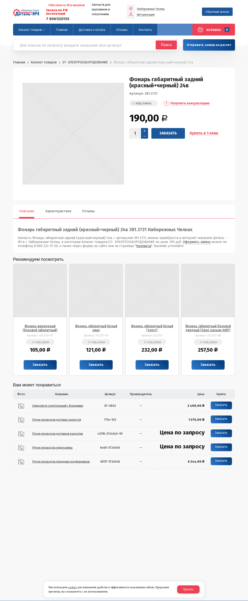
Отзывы (88, 211)
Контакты (143, 246)
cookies (72, 587)
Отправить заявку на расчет (209, 45)
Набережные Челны (151, 9)
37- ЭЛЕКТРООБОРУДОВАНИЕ (85, 62)
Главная (19, 62)
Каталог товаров (44, 62)
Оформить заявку (197, 242)
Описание (26, 211)
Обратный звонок (217, 11)
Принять (188, 589)
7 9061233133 (57, 19)
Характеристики (58, 211)
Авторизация (146, 14)
